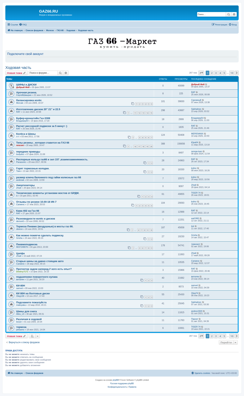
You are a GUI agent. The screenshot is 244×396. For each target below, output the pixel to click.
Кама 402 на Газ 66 (27, 210)
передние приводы (28, 151)
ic (17, 195)
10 (151, 230)
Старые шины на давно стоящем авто (40, 261)
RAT (193, 92)
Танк (18, 171)
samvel (19, 288)
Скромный (196, 100)
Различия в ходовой (29, 319)
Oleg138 (20, 296)
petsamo (20, 329)
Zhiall (18, 188)
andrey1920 (196, 311)
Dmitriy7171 (22, 271)
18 (143, 146)
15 (151, 113)
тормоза (21, 327)
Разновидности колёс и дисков (35, 218)
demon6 (20, 221)
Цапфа (20, 253)
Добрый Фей (23, 87)
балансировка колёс (29, 100)
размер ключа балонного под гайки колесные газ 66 (48, 177)
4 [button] (220, 73)
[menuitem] (23, 24)
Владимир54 (22, 121)
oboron (19, 229)
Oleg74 (194, 293)
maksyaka (21, 305)
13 (143, 113)
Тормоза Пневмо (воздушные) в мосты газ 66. (44, 226)
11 (135, 113)
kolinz (194, 168)
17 (139, 146)
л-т (17, 136)
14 (147, 113)
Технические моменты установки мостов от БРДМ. (47, 193)
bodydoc (20, 154)
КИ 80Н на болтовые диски (33, 293)
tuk (192, 226)
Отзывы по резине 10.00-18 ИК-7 (36, 201)
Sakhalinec (196, 109)
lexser (19, 322)
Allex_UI (20, 314)
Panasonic (21, 162)
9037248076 (22, 247)
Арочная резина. (26, 92)
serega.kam (196, 151)
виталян (20, 279)
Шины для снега (26, 311)
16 (135, 146)
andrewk (20, 180)
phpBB (115, 380)
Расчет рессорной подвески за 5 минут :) (41, 126)
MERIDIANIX (197, 133)
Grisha (19, 238)
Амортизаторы (25, 185)
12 (139, 113)
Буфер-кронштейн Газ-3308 (33, 118)
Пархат (194, 319)
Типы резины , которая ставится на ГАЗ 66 (42, 142)
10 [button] (231, 73)
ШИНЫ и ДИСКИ (26, 84)
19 (147, 146)
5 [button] (224, 73)
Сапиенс (20, 204)
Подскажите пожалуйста (31, 302)
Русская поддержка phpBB (122, 383)
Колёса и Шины (26, 133)
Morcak (19, 103)
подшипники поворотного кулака (36, 276)
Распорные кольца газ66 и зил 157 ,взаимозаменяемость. (52, 159)
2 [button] (211, 73)
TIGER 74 (196, 193)
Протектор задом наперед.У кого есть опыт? (44, 269)
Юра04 (194, 142)
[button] (201, 73)
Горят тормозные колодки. (32, 168)
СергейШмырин (23, 95)
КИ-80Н (20, 285)
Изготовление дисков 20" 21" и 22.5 (38, 109)
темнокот (195, 244)
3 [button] (216, 73)
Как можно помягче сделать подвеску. (40, 235)
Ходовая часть (18, 67)
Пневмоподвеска (26, 244)
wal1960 (195, 218)
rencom (20, 145)
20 (151, 146)
